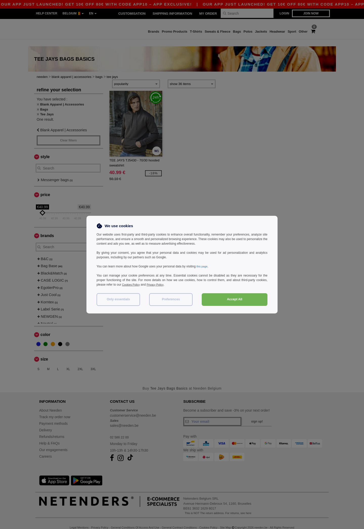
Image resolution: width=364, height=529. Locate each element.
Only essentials (118, 299)
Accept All (234, 299)
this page (202, 266)
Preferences (171, 299)
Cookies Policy (132, 284)
